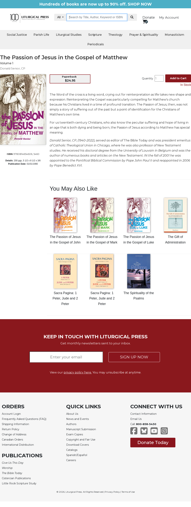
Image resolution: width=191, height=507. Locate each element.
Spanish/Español (76, 455)
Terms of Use (128, 491)
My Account (169, 17)
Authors (71, 424)
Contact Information (143, 413)
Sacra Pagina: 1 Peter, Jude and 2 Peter (65, 298)
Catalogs (71, 450)
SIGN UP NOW (134, 357)
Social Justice (17, 34)
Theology (115, 34)
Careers (71, 460)
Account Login (11, 413)
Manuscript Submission (81, 429)
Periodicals (95, 44)
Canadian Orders (12, 439)
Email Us (136, 419)
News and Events (77, 419)
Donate (148, 17)
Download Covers (77, 444)
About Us (72, 413)
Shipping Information (15, 424)
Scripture (95, 34)
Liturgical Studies (69, 34)
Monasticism (174, 34)
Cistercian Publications (16, 478)
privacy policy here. (78, 372)
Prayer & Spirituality (143, 34)
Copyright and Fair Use (80, 439)
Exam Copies (74, 434)
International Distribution (18, 444)
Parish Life (41, 34)
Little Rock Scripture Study (19, 483)
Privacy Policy (112, 491)
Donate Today (152, 442)
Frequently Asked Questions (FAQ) (24, 419)
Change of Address (14, 434)
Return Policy (10, 429)
